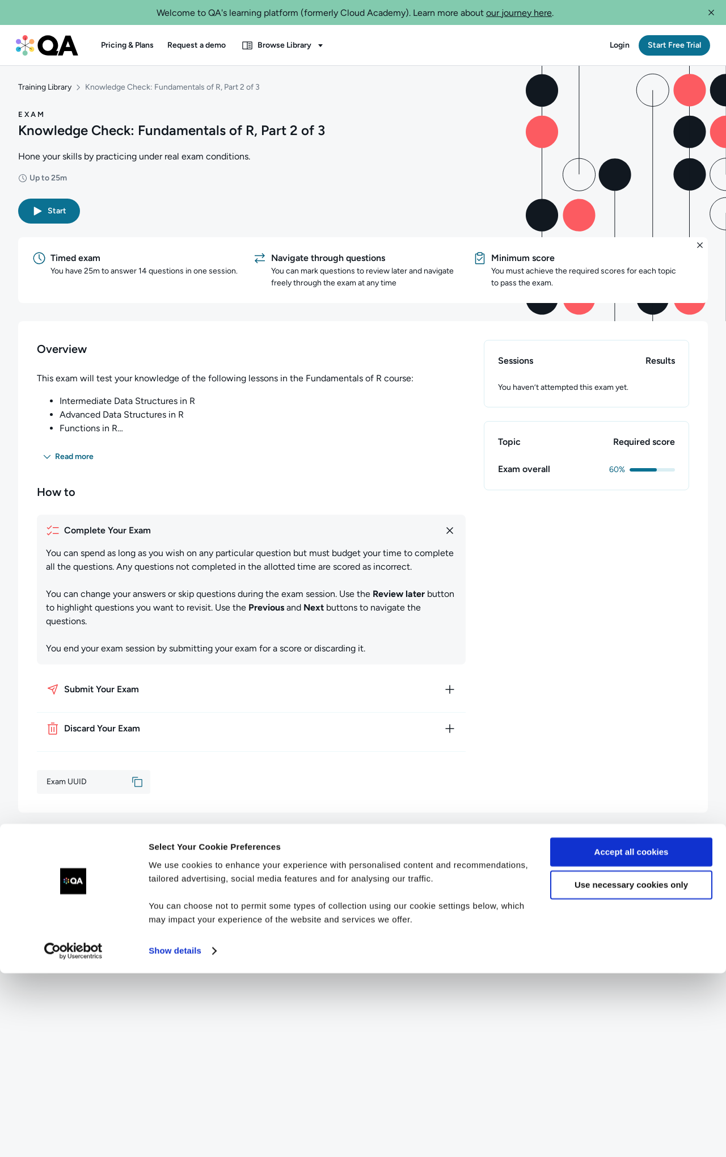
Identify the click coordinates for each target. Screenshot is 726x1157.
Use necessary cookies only (631, 1069)
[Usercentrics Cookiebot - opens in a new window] (73, 1134)
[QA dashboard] (47, 45)
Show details (175, 1134)
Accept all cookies (631, 1036)
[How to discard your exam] (251, 733)
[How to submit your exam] (251, 694)
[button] (711, 12)
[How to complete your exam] (251, 535)
